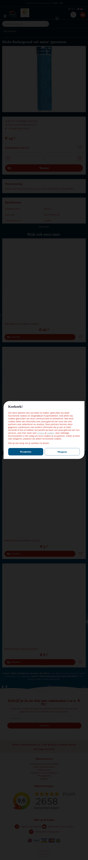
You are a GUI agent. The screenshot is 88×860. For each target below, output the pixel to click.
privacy (41, 433)
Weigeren (62, 452)
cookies (50, 433)
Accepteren (25, 451)
